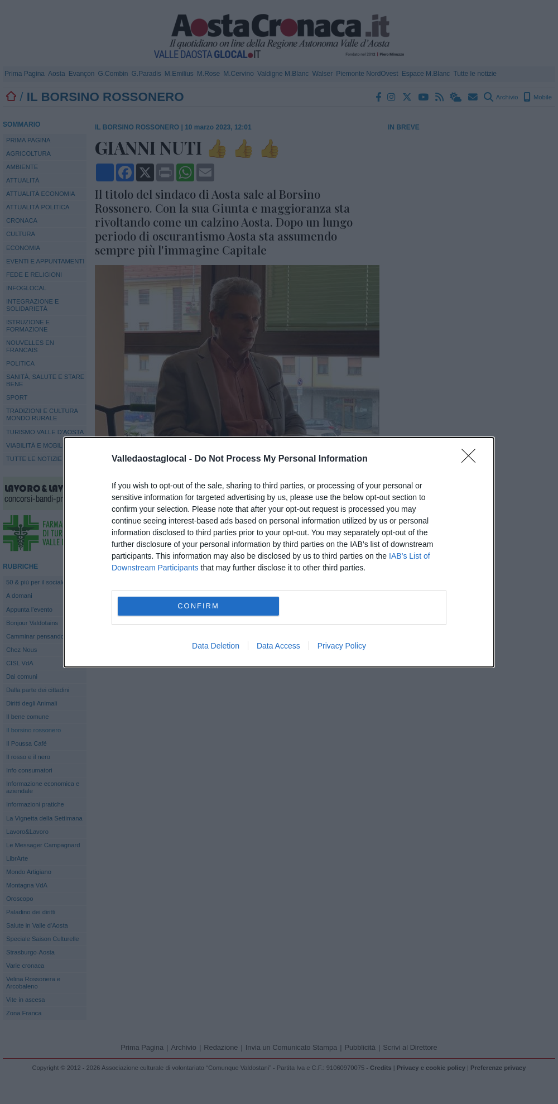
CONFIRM (198, 606)
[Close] (472, 459)
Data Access (278, 645)
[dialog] (279, 552)
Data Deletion (215, 645)
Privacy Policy (342, 645)
